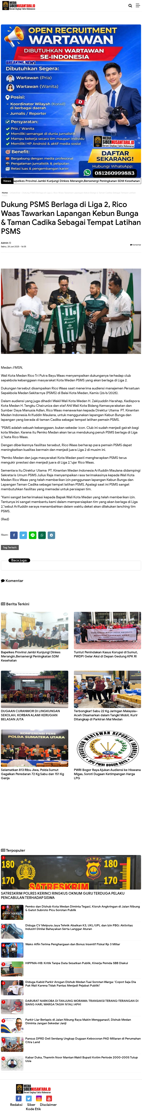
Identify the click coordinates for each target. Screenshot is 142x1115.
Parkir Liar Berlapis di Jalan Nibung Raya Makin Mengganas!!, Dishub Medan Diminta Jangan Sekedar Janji (78, 1021)
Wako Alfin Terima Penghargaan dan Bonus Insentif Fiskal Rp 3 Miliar (72, 944)
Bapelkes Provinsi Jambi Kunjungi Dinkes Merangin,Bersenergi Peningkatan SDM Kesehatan (30, 656)
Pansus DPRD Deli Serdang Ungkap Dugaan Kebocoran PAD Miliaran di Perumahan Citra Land (83, 1040)
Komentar (135, 245)
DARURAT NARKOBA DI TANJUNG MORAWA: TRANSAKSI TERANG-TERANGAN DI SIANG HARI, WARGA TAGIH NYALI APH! (81, 1002)
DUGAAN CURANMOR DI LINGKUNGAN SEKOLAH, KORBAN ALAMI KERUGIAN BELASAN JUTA (30, 715)
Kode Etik (33, 1109)
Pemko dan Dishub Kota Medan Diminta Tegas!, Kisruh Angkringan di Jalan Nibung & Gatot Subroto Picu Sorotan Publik (82, 908)
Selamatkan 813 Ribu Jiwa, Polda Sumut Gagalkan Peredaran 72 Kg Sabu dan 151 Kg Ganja (32, 774)
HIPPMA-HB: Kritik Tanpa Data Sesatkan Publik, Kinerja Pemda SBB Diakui (76, 963)
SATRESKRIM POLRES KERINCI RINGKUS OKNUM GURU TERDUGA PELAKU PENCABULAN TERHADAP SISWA (63, 895)
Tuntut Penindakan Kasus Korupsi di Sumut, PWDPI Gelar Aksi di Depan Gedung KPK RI (106, 654)
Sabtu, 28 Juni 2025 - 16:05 (13, 246)
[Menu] (139, 5)
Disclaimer (48, 1105)
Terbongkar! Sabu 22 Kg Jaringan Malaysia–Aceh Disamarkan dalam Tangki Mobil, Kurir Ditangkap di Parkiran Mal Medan (106, 715)
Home (5, 192)
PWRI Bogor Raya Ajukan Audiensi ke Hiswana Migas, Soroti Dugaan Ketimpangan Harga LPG (107, 774)
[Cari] (130, 5)
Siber (31, 1105)
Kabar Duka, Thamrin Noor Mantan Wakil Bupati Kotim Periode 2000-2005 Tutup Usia (81, 1059)
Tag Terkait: (10, 547)
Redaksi (16, 1105)
